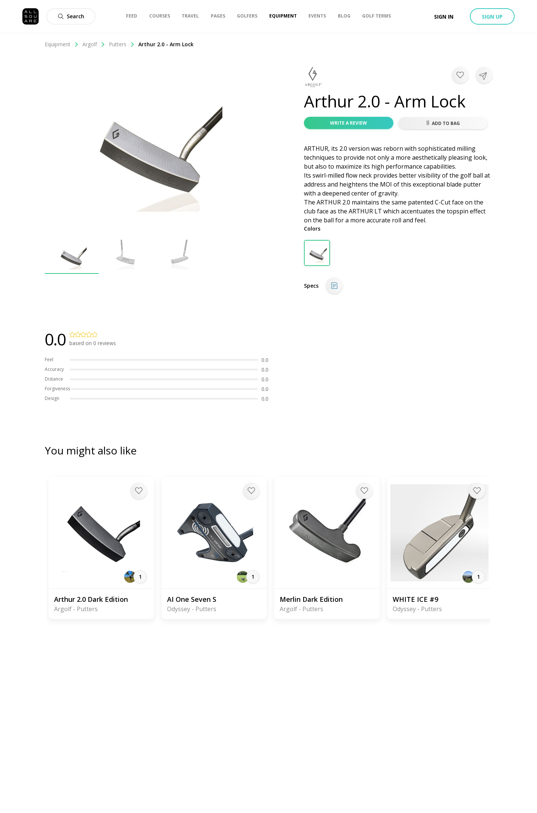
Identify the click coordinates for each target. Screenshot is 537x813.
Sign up (492, 16)
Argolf (93, 44)
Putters (122, 44)
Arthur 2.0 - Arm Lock (166, 44)
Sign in (443, 16)
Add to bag (442, 123)
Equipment (62, 44)
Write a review (348, 123)
